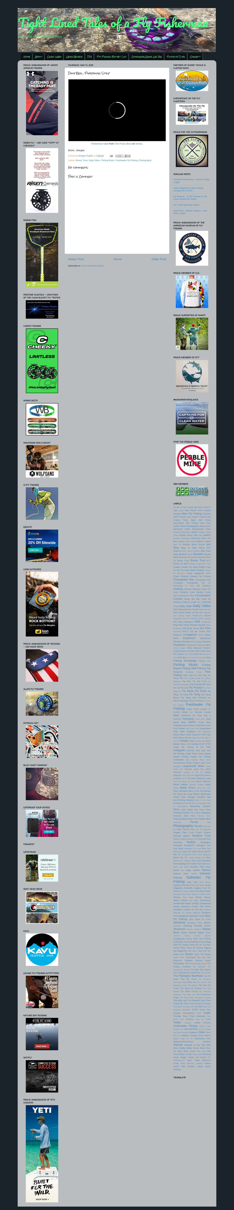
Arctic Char (205, 523)
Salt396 (194, 874)
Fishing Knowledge (185, 660)
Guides (181, 728)
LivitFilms (177, 778)
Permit (194, 822)
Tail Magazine (180, 951)
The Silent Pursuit (189, 991)
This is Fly (188, 1003)
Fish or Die (191, 658)
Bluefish (183, 554)
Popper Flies (180, 832)
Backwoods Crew (201, 529)
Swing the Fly (195, 945)
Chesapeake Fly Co (199, 583)
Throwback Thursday (181, 1007)
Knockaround (179, 763)
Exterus (207, 641)
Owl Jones (199, 810)
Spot (191, 919)
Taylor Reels (178, 957)
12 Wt (176, 507)
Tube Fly (200, 1019)
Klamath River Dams (201, 760)
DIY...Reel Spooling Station (186, 205)
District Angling (205, 618)
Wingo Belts (197, 1054)
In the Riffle (203, 747)
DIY (89, 56)
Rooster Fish (197, 867)
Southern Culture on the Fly (187, 909)
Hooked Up (199, 741)
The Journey (202, 982)
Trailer (207, 1012)
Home (27, 56)
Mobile (176, 788)
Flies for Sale (195, 675)
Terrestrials (178, 963)
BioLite (202, 544)
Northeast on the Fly (182, 803)
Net (209, 797)
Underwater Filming (185, 1025)
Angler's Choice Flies (201, 517)
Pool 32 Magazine (203, 829)
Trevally (177, 1016)
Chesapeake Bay (183, 579)
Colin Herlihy (196, 592)
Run (182, 870)
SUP (195, 939)
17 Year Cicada (186, 507)
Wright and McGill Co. (199, 1057)
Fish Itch (182, 657)
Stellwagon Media (194, 923)
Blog (176, 547)
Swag (208, 942)
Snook (176, 906)
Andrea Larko (185, 517)
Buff (186, 563)
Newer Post (76, 259)
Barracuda (195, 538)
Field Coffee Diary (203, 651)
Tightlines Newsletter (181, 1010)
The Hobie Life (189, 982)
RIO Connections (185, 855)
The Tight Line (189, 995)
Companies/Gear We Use (146, 56)
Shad (201, 891)
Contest (177, 598)
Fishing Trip (204, 668)
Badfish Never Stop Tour (190, 535)
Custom (177, 602)
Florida (191, 678)
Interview (190, 750)
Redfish (191, 842)
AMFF (176, 517)
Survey (201, 942)
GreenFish (200, 725)
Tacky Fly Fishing (195, 948)
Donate (193, 625)
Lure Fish (177, 781)
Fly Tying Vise (189, 697)
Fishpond (177, 672)
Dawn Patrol (178, 612)
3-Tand (206, 507)
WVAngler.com (179, 1060)
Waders (185, 1035)
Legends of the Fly (193, 772)
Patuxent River (204, 816)
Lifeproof (177, 775)
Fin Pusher (189, 654)
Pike (179, 829)
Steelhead (179, 922)
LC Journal (186, 769)
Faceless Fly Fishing (195, 645)
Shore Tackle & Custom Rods (198, 894)
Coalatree (184, 592)
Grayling (177, 725)
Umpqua (188, 1023)
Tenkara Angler (203, 960)
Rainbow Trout (201, 835)
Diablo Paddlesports (194, 616)
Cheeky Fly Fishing (200, 576)
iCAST (202, 744)
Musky (207, 791)
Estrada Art (187, 641)
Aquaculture (178, 523)
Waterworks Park (203, 1038)
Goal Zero (200, 719)
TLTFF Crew (198, 1009)
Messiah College (196, 785)
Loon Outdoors (198, 778)
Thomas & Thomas (202, 1003)
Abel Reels (190, 510)
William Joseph (185, 1054)
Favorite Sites (176, 56)
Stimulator (177, 926)
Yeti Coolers (188, 1066)
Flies (185, 675)
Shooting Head (179, 894)
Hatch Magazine (193, 735)
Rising (191, 858)
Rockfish (206, 860)
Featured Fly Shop (186, 651)
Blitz (209, 544)
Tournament (188, 1013)
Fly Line (184, 688)
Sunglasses (179, 939)
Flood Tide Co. (180, 678)
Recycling (177, 842)
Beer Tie (177, 544)
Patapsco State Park (184, 816)
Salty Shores (205, 882)
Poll (192, 829)
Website (178, 1044)
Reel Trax (206, 848)
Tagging (207, 948)
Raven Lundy (179, 839)
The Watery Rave (187, 998)
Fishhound (200, 658)
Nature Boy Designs (184, 797)
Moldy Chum (187, 787)
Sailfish (196, 870)
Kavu (201, 753)
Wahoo (207, 1035)
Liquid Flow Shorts (202, 775)
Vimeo (138, 143)
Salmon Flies (180, 873)
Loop (208, 778)
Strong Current (192, 936)
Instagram (179, 750)
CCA (208, 573)
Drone (196, 628)
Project (199, 832)
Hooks (208, 741)
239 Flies (198, 507)
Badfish (195, 532)
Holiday (184, 740)
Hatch (182, 734)
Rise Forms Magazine (202, 855)
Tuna (208, 1019)
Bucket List (178, 564)
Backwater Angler (181, 529)
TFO (187, 963)
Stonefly (198, 926)
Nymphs (207, 806)
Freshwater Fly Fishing (127, 160)
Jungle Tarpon (191, 754)
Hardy (176, 735)
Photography (145, 160)
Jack (198, 750)
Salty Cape (192, 882)
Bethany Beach (190, 544)
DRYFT (185, 631)
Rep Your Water (190, 852)
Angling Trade (180, 520)
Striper (201, 932)
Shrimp (176, 897)
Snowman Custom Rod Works (196, 906)
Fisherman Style (99, 143)
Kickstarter (178, 759)
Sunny (189, 939)
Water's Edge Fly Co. (183, 1039)
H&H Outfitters (188, 731)
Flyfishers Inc (204, 698)
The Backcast (199, 967)
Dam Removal (180, 609)
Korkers (196, 763)
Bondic (190, 554)
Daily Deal (185, 606)
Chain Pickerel (180, 576)
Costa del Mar (192, 599)
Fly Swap (184, 695)
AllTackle (207, 514)
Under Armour (202, 1022)
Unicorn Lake (205, 1026)
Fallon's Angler (179, 648)
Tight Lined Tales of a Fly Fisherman (113, 22)
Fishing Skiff (189, 668)
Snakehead (205, 903)
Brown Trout (82, 160)
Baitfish (207, 535)
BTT (209, 561)
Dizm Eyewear (185, 622)
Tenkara (188, 960)
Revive (201, 852)
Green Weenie (188, 725)
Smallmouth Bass (182, 903)
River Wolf (197, 861)
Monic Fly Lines (204, 788)
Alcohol (176, 514)
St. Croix (206, 919)
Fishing (207, 657)
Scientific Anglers (192, 888)
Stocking (187, 926)
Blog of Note (189, 548)
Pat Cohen (195, 813)
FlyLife (176, 701)
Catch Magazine (195, 573)
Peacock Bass (180, 819)
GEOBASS (186, 715)
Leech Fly (198, 769)
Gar (191, 712)
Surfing (194, 942)
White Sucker (189, 1051)
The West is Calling (203, 998)
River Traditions (185, 861)
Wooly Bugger (180, 1057)
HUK (188, 744)
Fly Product (196, 687)
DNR (197, 621)
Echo (201, 635)
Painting (177, 812)
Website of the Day (194, 1045)
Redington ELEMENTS (184, 845)
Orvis (176, 809)
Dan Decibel (193, 609)
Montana (183, 791)
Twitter (177, 1022)
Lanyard (176, 766)
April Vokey (204, 520)
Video (201, 1032)
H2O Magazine (204, 732)
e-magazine (190, 634)
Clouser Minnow (192, 589)
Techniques (191, 957)
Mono (175, 791)
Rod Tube (201, 864)
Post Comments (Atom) (92, 266)
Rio (175, 854)
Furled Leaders (200, 709)
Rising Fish (200, 858)
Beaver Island (204, 541)
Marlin (176, 784)
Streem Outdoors (194, 929)
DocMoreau (206, 622)
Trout (185, 1016)
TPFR (199, 1013)
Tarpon (189, 954)
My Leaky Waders (191, 794)
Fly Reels (188, 690)
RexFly (207, 852)
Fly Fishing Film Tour (200, 684)
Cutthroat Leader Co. (191, 602)
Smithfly (195, 903)
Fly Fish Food (200, 681)
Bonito (207, 554)
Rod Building (179, 864)
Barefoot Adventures (181, 538)
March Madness (203, 781)
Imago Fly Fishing (183, 747)
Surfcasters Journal (181, 942)
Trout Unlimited (197, 1016)
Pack (208, 809)
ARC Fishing (192, 523)
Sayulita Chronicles (181, 885)
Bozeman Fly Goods (188, 557)
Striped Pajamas (188, 933)
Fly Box (187, 681)
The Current (206, 973)
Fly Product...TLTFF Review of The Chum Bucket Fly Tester (190, 197)
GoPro (192, 722)
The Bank (194, 970)
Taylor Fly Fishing (202, 954)
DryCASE (177, 631)
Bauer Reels (191, 541)
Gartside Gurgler (203, 712)
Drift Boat (187, 628)
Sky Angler (193, 900)
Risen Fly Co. (180, 857)
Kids (187, 760)
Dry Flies (205, 628)
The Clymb (205, 969)
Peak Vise (193, 819)
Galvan (185, 712)
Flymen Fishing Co (197, 701)
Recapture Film (192, 839)
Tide (192, 1007)
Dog (175, 625)
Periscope (177, 822)
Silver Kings (187, 897)
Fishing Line (205, 661)
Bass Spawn (179, 541)
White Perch (192, 1048)
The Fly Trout (188, 979)
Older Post (159, 259)
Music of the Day (196, 791)
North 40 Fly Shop (203, 800)
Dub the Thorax (197, 631)
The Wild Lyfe (180, 1000)
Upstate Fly (178, 1029)
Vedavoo (193, 1032)
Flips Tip (207, 675)
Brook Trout (183, 560)
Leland (208, 772)
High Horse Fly (198, 738)
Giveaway (188, 718)
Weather (207, 1042)
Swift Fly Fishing (180, 945)
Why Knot (201, 1051)
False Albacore (194, 648)
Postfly (191, 833)
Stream (207, 926)
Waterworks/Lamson (183, 1041)
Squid (197, 919)
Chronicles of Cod (183, 586)
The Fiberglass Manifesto (188, 975)
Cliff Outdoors (203, 586)
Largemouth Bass (193, 765)
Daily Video (94, 160)
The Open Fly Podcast (191, 988)
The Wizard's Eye (196, 1000)
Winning (207, 1054)
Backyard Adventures (181, 532)
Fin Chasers (178, 654)
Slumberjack (205, 900)
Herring (188, 738)
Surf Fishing (205, 939)
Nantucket (206, 794)
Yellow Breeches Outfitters (191, 1063)
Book (175, 557)
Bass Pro (206, 538)
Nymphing (195, 806)
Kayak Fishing (181, 756)
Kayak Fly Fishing (201, 756)
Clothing (178, 588)
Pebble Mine (204, 819)
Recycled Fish (204, 839)
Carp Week (54, 56)
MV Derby (177, 794)
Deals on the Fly (193, 612)
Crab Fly (206, 599)
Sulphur (208, 936)
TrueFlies (190, 1019)
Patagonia (206, 812)
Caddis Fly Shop (189, 567)
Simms (198, 897)
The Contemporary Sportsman (186, 973)
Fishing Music (107, 160)
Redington (206, 842)
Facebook (179, 644)
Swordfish (207, 945)
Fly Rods (200, 690)
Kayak (207, 753)
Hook (192, 741)
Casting (200, 570)
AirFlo (200, 510)
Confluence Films (186, 596)
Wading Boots (196, 1035)
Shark (208, 891)
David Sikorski (205, 609)
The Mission (193, 985)
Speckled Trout (196, 916)
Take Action (192, 951)
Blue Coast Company (191, 551)
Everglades (198, 642)
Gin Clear (197, 715)
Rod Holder (192, 864)
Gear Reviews (74, 56)
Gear (176, 715)
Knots (189, 763)
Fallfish (207, 645)
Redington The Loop (192, 849)
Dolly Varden (184, 625)
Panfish (185, 812)
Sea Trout (194, 891)
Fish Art (198, 654)
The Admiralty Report (198, 964)
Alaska (207, 510)
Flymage (184, 701)
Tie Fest (198, 1006)
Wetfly (182, 1048)
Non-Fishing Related (183, 800)
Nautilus (201, 797)
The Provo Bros (123, 143)
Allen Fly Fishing (192, 513)
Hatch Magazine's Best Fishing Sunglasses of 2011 (188, 189)
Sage (188, 870)
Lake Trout (206, 763)
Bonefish (198, 554)
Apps (193, 520)
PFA (209, 822)
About (38, 56)
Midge (208, 784)
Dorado (201, 625)
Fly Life (176, 688)
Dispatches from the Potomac (185, 618)
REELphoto (177, 852)
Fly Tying (194, 694)
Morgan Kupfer (86, 156)
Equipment (189, 638)
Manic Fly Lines (188, 781)
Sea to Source (184, 891)
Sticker (207, 922)
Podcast (186, 829)
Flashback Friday (194, 672)
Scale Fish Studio (198, 885)
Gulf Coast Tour (192, 728)
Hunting (194, 744)
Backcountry (205, 526)
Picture (198, 826)
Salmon (206, 869)
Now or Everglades (199, 803)
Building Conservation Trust (200, 564)
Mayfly (184, 784)
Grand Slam (204, 722)
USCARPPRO (191, 1029)
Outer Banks (187, 810)
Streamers (179, 928)
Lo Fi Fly (186, 778)
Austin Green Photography (186, 526)
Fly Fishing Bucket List (111, 56)
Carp (202, 566)
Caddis (176, 567)
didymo (207, 615)
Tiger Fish (207, 1007)
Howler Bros (179, 744)
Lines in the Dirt (188, 775)
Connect (195, 56)
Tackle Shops (179, 948)
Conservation (203, 595)
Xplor (189, 1060)
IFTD (208, 744)
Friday (189, 709)
